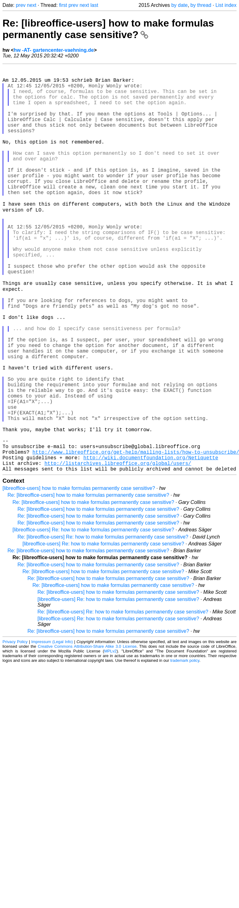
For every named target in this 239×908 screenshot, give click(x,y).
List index (226, 5)
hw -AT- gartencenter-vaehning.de (54, 50)
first (63, 5)
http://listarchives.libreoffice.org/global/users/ (117, 550)
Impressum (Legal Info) (52, 730)
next (31, 5)
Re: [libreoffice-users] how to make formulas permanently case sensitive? (108, 28)
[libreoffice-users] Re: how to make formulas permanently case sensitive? (93, 618)
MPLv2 (110, 739)
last (94, 5)
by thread (200, 5)
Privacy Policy (14, 730)
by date (179, 5)
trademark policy (184, 749)
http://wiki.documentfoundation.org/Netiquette (150, 543)
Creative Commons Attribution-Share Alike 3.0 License (87, 735)
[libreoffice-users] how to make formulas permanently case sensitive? (78, 576)
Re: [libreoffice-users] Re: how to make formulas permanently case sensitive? (102, 625)
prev (21, 5)
